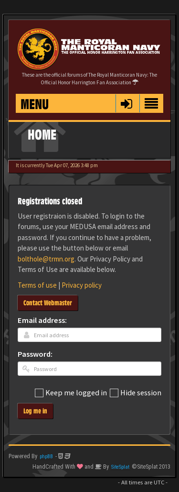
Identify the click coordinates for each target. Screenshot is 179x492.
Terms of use (37, 285)
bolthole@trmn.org (46, 258)
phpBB (46, 456)
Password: (35, 354)
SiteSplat (120, 467)
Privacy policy (82, 285)
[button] (126, 103)
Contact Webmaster (47, 303)
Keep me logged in (71, 393)
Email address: (42, 320)
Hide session (135, 393)
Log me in (35, 411)
